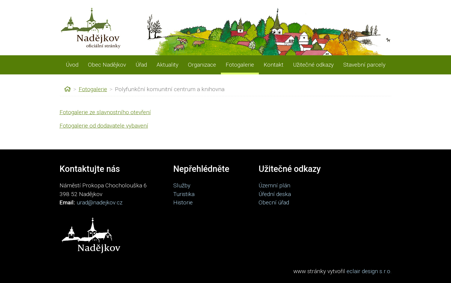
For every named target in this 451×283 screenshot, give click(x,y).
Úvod (72, 64)
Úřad (141, 64)
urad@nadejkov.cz (99, 202)
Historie (183, 202)
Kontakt (273, 64)
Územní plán (274, 185)
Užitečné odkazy (313, 64)
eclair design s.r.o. (369, 271)
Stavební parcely (364, 64)
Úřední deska (275, 194)
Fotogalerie (240, 64)
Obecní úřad (274, 202)
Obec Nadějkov (107, 64)
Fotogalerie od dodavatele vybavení (104, 125)
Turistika (184, 194)
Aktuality (167, 64)
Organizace (202, 64)
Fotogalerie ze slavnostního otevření (105, 112)
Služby (181, 185)
